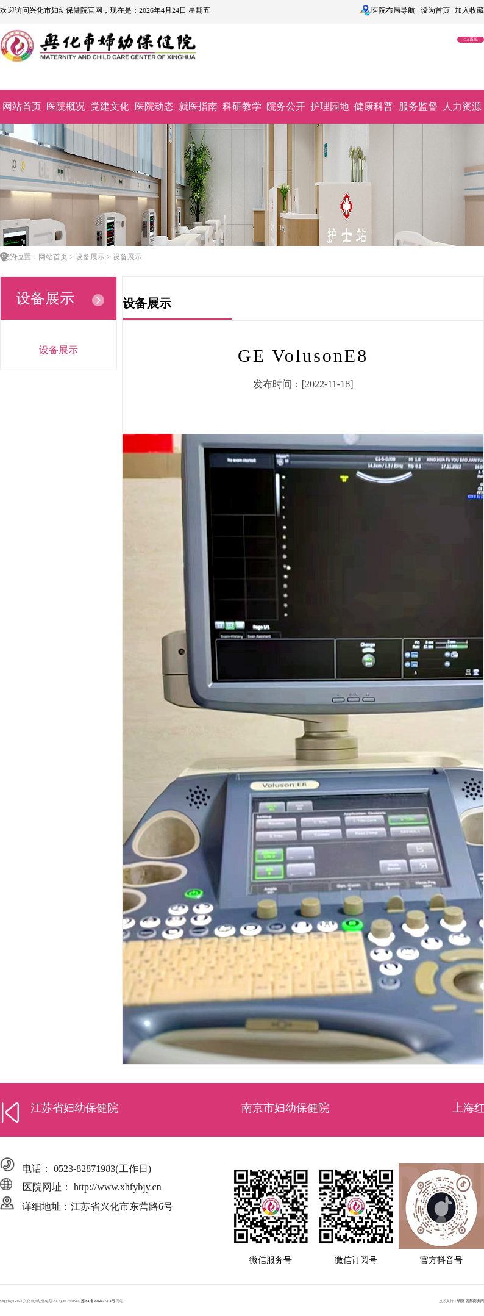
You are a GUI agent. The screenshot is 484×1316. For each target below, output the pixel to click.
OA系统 (470, 39)
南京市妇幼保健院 (285, 1108)
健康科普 (373, 106)
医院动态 (154, 106)
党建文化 (109, 106)
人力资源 (462, 106)
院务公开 (285, 106)
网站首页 (21, 106)
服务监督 (418, 106)
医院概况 (65, 106)
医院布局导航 (393, 10)
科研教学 (242, 106)
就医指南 (198, 106)
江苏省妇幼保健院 (74, 1108)
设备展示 (58, 350)
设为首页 (435, 10)
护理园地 (329, 106)
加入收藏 (469, 10)
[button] (11, 1112)
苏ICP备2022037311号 (98, 1301)
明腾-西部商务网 (470, 1301)
